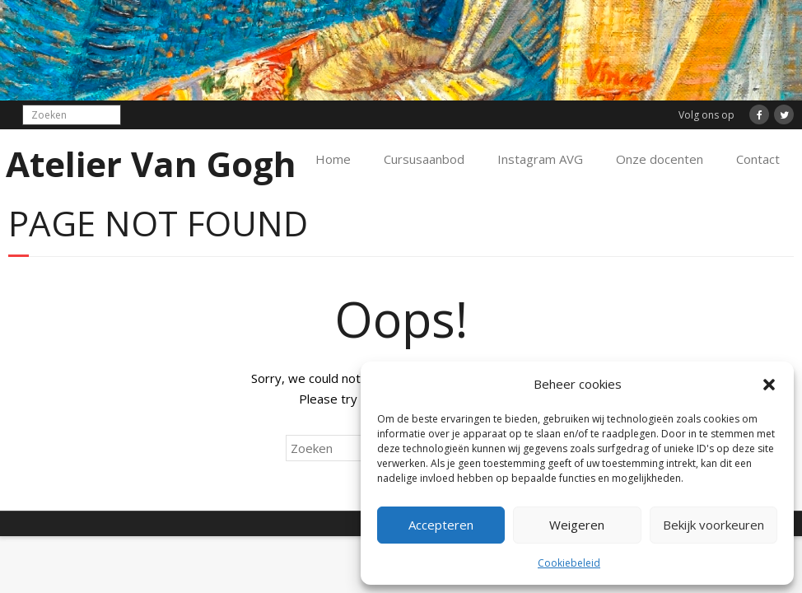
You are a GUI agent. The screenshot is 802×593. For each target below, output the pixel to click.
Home (333, 159)
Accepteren (440, 524)
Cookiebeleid (569, 563)
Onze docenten (659, 159)
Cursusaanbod (424, 159)
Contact (758, 159)
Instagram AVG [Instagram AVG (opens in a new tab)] (540, 159)
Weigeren (576, 524)
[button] (769, 384)
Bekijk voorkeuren (713, 524)
